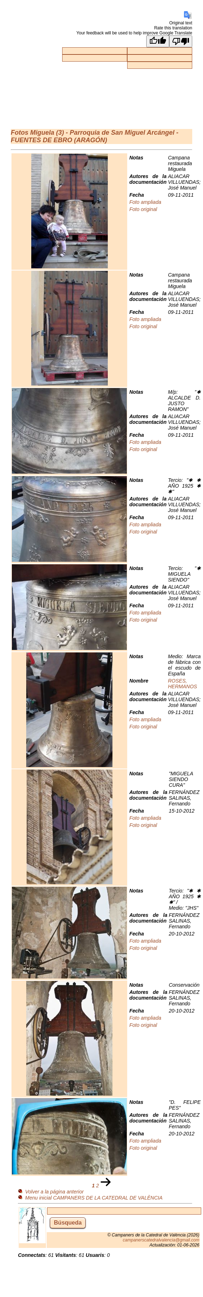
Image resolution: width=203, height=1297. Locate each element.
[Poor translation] (180, 41)
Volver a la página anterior (54, 1192)
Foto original (143, 209)
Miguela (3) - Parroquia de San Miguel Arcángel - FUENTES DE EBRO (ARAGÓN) (94, 136)
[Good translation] (157, 41)
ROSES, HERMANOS (182, 683)
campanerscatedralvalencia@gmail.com (161, 1240)
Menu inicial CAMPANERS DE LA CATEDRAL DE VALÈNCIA (93, 1198)
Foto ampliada (145, 202)
